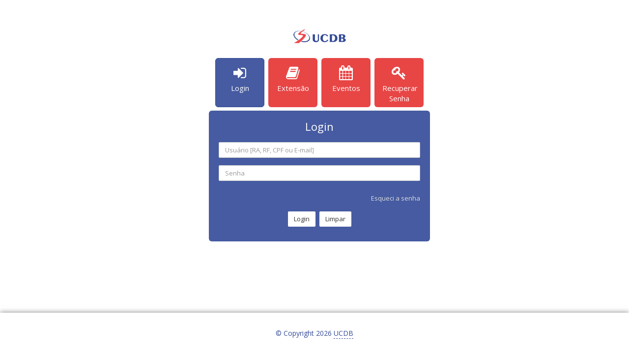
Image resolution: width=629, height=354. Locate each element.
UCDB (343, 333)
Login (302, 218)
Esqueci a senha (395, 198)
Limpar (335, 218)
